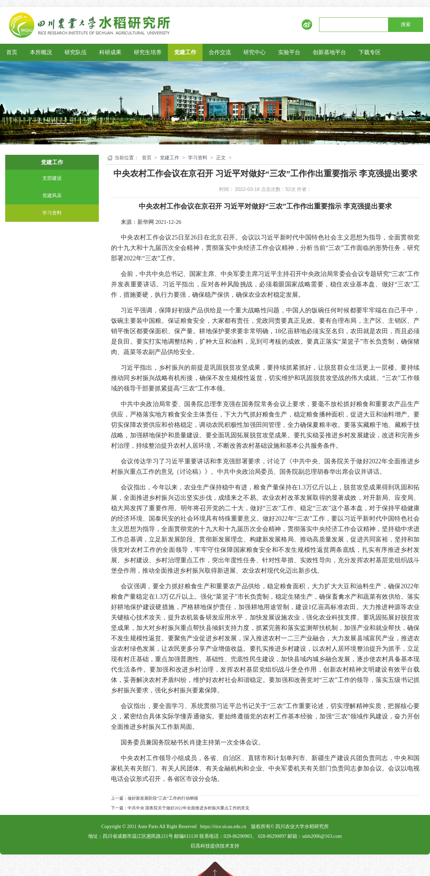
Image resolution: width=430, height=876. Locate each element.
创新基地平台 (329, 52)
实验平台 (289, 52)
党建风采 (52, 195)
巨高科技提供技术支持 (215, 846)
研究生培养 (148, 52)
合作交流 (220, 52)
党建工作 (185, 52)
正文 (221, 157)
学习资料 (52, 213)
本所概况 (41, 52)
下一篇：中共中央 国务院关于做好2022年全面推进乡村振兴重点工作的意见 (180, 808)
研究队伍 (75, 52)
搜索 (406, 24)
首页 (11, 52)
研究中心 (254, 52)
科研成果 (110, 52)
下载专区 (370, 52)
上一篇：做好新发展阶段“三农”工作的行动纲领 (154, 798)
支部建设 (52, 178)
